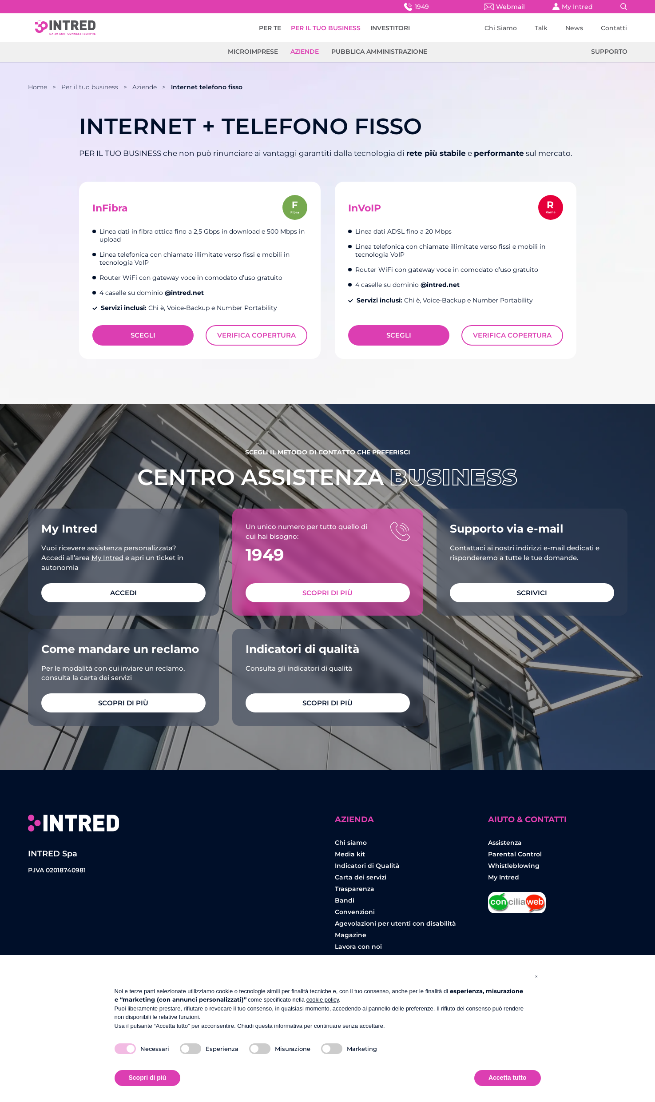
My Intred (572, 7)
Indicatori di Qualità (367, 866)
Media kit (350, 854)
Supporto (609, 52)
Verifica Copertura (256, 335)
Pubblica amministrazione (379, 52)
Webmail (504, 7)
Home (37, 87)
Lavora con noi (358, 947)
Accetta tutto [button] (507, 1077)
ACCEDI (123, 593)
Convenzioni (355, 912)
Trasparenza (354, 889)
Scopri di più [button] (148, 1077)
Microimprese (253, 52)
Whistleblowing (514, 866)
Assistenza (505, 843)
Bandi (344, 900)
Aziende (304, 52)
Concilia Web (517, 899)
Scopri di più (327, 593)
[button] (536, 976)
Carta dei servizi (360, 877)
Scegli (143, 335)
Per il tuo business (89, 87)
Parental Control (515, 854)
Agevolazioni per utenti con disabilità (395, 923)
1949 (416, 6)
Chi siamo (351, 843)
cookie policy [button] (322, 999)
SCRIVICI (532, 593)
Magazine (350, 935)
